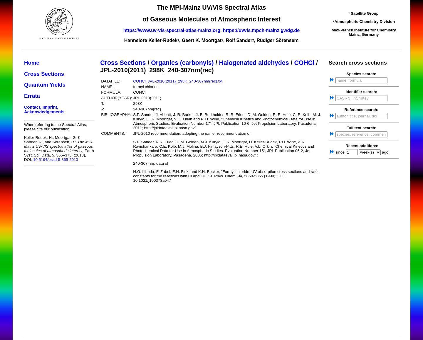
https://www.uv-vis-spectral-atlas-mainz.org (171, 30)
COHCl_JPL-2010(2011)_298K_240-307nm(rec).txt (177, 81)
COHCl (304, 62)
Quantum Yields (45, 85)
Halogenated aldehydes (254, 62)
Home (31, 63)
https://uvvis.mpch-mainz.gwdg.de (261, 30)
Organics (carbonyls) (182, 62)
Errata (32, 96)
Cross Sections (44, 74)
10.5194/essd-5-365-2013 (55, 159)
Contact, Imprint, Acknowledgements (44, 109)
